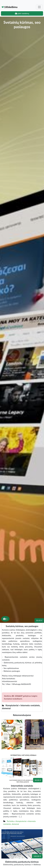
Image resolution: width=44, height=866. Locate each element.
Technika (10, 821)
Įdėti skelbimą (22, 13)
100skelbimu (9, 7)
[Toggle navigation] (39, 7)
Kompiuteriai (21, 821)
